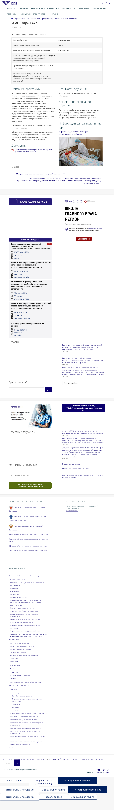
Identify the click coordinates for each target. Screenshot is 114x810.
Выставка (15, 680)
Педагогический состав (19, 603)
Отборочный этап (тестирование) (43, 792)
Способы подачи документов (22, 703)
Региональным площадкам (20, 799)
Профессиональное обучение (21, 657)
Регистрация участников (77, 790)
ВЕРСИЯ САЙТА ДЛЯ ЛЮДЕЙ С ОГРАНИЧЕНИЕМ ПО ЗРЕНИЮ (30, 485)
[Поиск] (48, 389)
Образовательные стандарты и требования (26, 637)
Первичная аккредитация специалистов (24, 729)
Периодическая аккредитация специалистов (26, 738)
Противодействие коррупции (64, 769)
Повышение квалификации (72, 464)
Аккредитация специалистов (19, 693)
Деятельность (14, 647)
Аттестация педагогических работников (25, 663)
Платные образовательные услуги (22, 614)
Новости (12, 579)
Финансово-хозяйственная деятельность (25, 617)
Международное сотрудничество (22, 628)
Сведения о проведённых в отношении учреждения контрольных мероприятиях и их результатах (26, 642)
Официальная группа (53, 799)
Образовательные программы (27, 18)
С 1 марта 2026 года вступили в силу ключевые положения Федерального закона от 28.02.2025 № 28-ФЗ (83, 432)
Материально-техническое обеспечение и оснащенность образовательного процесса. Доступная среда (27, 608)
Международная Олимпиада (20, 683)
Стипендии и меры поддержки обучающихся (26, 625)
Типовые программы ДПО (19, 660)
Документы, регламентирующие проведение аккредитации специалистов (26, 752)
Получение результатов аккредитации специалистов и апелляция (24, 747)
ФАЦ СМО (13, 697)
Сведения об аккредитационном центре (25, 726)
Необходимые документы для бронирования (26, 690)
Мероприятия (14, 669)
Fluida (98, 782)
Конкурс (13, 676)
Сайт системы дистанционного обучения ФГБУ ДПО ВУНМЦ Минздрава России (81, 476)
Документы (14, 594)
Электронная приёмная (92, 769)
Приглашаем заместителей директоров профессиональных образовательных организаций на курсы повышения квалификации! (82, 360)
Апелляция (15, 715)
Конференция (15, 673)
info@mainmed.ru (72, 511)
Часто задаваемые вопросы (22, 700)
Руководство (15, 600)
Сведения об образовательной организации (25, 582)
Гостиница (13, 686)
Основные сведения (17, 586)
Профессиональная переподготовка (75, 468)
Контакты (15, 718)
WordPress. (107, 782)
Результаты (16, 712)
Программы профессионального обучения (59, 18)
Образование (15, 597)
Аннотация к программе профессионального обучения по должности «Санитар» (34, 151)
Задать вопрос (14, 790)
